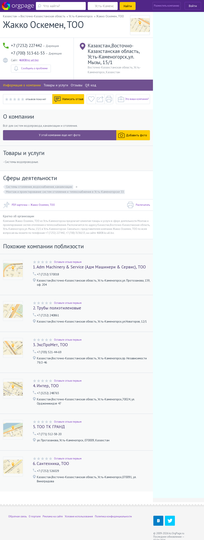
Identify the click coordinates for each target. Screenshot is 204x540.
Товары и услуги (55, 85)
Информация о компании (22, 85)
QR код (90, 85)
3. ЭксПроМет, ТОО (50, 344)
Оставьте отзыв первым (68, 262)
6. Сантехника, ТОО (51, 463)
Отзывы (76, 85)
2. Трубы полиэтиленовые (57, 308)
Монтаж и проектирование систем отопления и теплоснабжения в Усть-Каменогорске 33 (65, 192)
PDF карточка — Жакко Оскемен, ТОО (29, 205)
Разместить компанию (166, 5)
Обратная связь (17, 516)
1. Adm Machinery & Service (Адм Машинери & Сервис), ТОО (89, 267)
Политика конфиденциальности (113, 516)
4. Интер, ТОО (46, 385)
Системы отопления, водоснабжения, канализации (39, 187)
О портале (35, 516)
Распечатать (138, 205)
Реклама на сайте (53, 516)
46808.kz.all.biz (29, 60)
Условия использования (79, 516)
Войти (193, 6)
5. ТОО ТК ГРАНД (49, 426)
